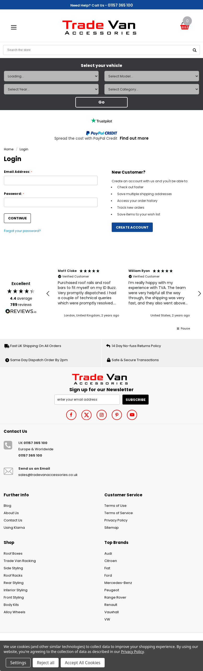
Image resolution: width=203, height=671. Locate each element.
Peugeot (111, 590)
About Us (11, 512)
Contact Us (13, 520)
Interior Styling (15, 590)
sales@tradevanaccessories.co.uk (48, 474)
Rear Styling (14, 582)
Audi (108, 553)
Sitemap (111, 527)
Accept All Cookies (82, 663)
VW (107, 619)
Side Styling (13, 568)
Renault (110, 604)
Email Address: (18, 171)
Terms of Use (115, 505)
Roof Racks (13, 575)
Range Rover (115, 597)
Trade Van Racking (20, 560)
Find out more (134, 138)
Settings (18, 663)
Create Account (132, 227)
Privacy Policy (115, 520)
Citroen (110, 560)
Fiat (107, 568)
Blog (7, 505)
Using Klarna (14, 527)
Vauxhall (111, 612)
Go (101, 102)
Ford (108, 575)
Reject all (45, 663)
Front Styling (14, 597)
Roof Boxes (13, 553)
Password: (14, 193)
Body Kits (11, 604)
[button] (48, 293)
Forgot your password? (22, 231)
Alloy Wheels (14, 612)
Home (8, 149)
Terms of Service (118, 512)
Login (24, 149)
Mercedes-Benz (118, 582)
